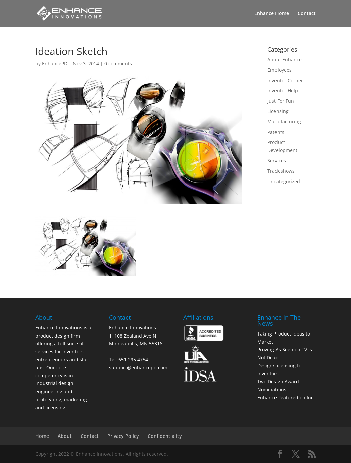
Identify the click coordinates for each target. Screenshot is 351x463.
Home (42, 436)
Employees (279, 70)
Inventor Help (282, 90)
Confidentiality (165, 436)
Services (276, 160)
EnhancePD (54, 63)
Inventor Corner (285, 80)
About (65, 436)
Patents (275, 132)
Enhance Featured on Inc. (286, 397)
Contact (307, 13)
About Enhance (284, 59)
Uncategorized (283, 181)
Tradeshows (281, 171)
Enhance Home (271, 13)
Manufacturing (284, 121)
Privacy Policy (123, 436)
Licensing (278, 111)
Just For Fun (280, 101)
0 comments (118, 63)
